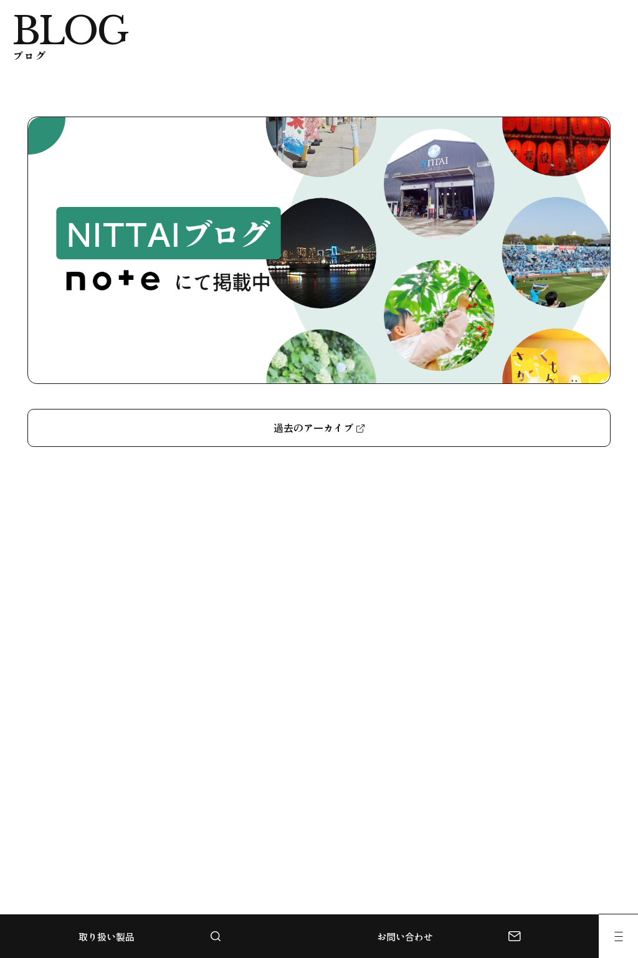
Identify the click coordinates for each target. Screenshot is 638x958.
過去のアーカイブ (313, 427)
